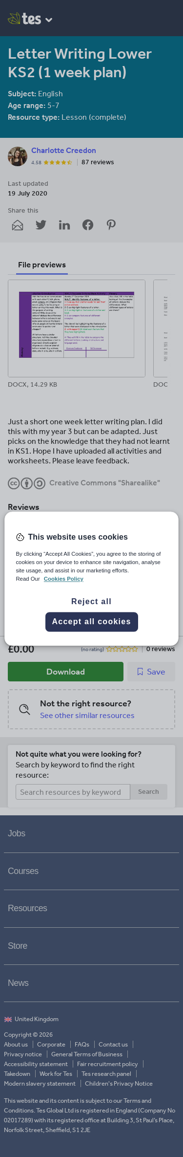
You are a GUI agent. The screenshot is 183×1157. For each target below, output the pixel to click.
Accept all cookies (91, 621)
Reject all (91, 601)
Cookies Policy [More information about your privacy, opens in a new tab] (63, 579)
